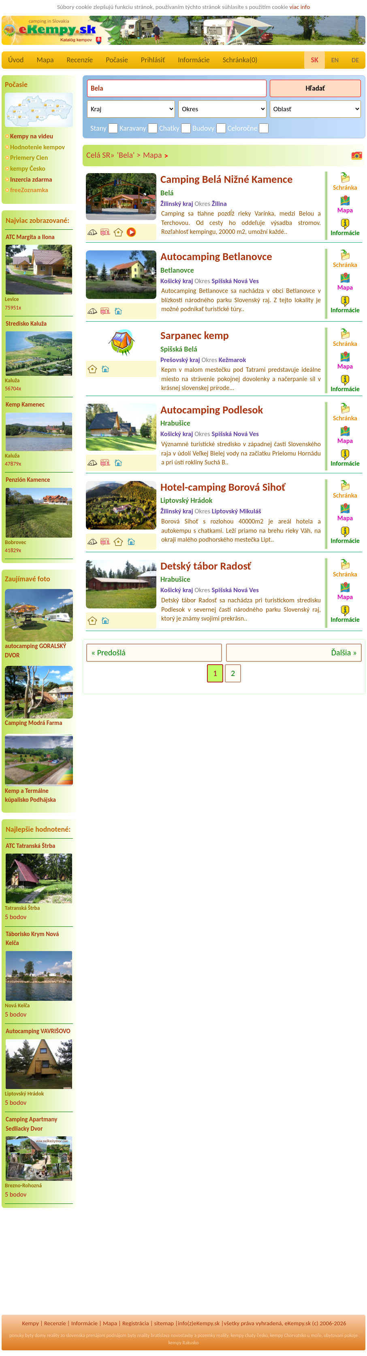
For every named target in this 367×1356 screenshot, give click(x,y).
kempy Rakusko (184, 1342)
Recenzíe (80, 59)
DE (355, 60)
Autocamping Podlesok (211, 409)
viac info (300, 7)
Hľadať (315, 88)
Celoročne (243, 128)
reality (53, 1335)
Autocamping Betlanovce (216, 256)
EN (335, 60)
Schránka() (240, 59)
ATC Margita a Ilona (30, 237)
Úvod (15, 59)
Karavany (132, 128)
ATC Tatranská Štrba (30, 846)
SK (314, 59)
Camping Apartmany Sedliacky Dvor (31, 1124)
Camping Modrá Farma (33, 723)
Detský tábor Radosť (205, 565)
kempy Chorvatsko (288, 1335)
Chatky (169, 128)
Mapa (44, 59)
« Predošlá (108, 652)
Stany (98, 128)
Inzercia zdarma (31, 179)
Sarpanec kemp (194, 335)
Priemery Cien (29, 157)
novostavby (182, 1335)
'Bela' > (129, 155)
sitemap (164, 1323)
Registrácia (135, 1323)
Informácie (193, 59)
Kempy (30, 1323)
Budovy (203, 128)
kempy (237, 1335)
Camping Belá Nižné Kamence (226, 179)
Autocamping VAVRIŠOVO (38, 1031)
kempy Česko (27, 168)
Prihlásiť (153, 59)
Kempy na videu (31, 136)
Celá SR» (100, 155)
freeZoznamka (29, 190)
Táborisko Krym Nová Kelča (32, 938)
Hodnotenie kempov (37, 147)
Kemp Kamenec (25, 404)
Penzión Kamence (28, 479)
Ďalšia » (344, 652)
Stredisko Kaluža (26, 323)
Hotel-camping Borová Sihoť (223, 487)
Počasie (117, 59)
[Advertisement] (39, 1266)
